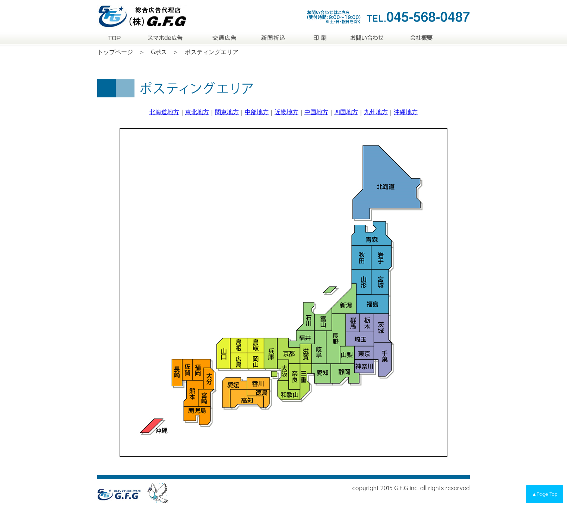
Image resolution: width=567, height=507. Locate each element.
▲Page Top (544, 494)
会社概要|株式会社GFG (420, 37)
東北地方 (197, 112)
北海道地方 (164, 112)
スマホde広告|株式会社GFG (165, 37)
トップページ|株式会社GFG (114, 37)
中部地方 (257, 112)
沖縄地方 (406, 112)
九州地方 (376, 112)
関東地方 (227, 112)
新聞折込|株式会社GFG (275, 37)
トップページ (115, 52)
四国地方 (346, 112)
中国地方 (316, 112)
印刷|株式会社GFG (320, 37)
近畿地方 (286, 112)
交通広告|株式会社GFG (225, 37)
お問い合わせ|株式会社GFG (367, 37)
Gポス (159, 52)
